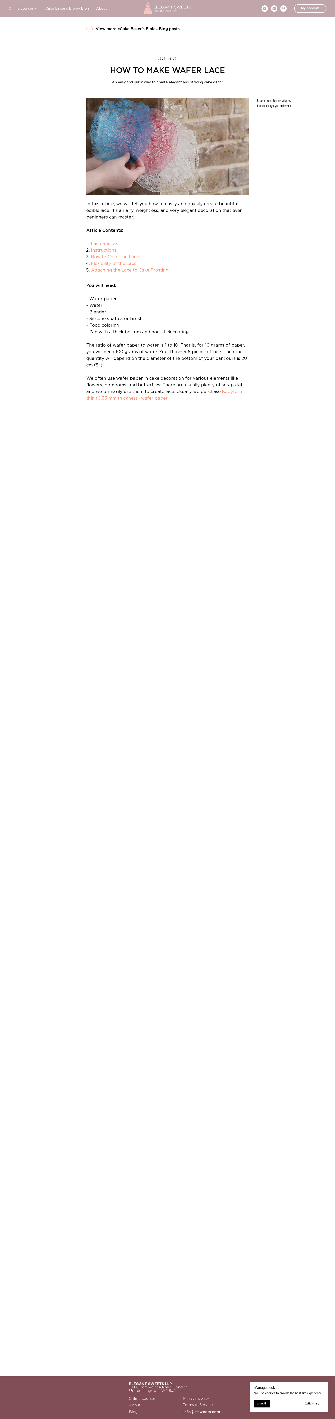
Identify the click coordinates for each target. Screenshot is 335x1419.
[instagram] (274, 8)
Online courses (21, 8)
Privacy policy (196, 1398)
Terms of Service (198, 1405)
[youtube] (265, 8)
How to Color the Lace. (115, 257)
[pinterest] (283, 8)
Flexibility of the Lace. (114, 264)
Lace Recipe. (104, 244)
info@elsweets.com (202, 1412)
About (101, 8)
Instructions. (104, 250)
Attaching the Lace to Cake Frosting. (130, 270)
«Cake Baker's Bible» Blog (66, 8)
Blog (133, 1412)
